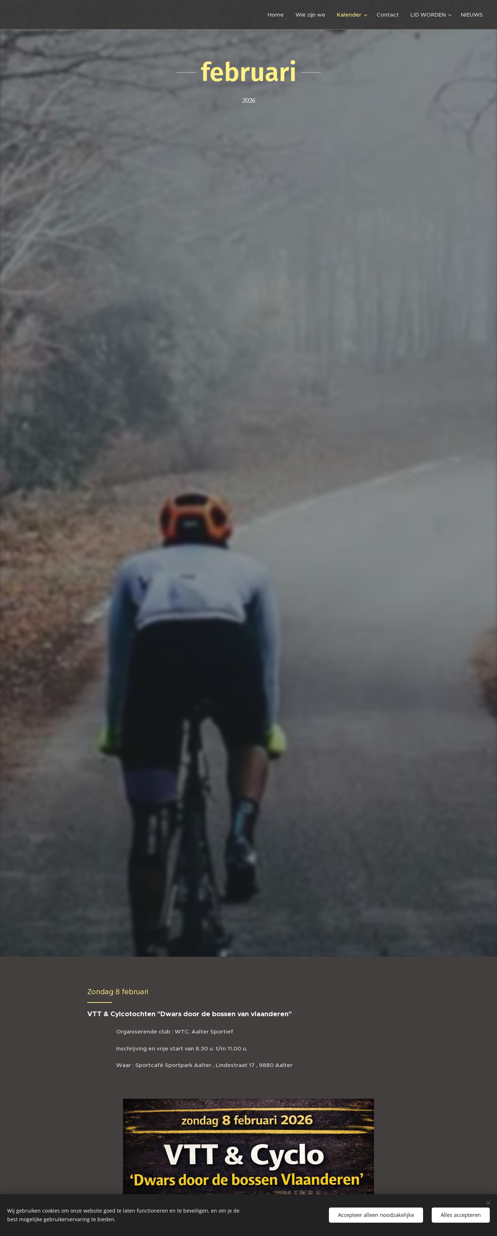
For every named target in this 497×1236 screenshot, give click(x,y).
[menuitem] (278, 15)
